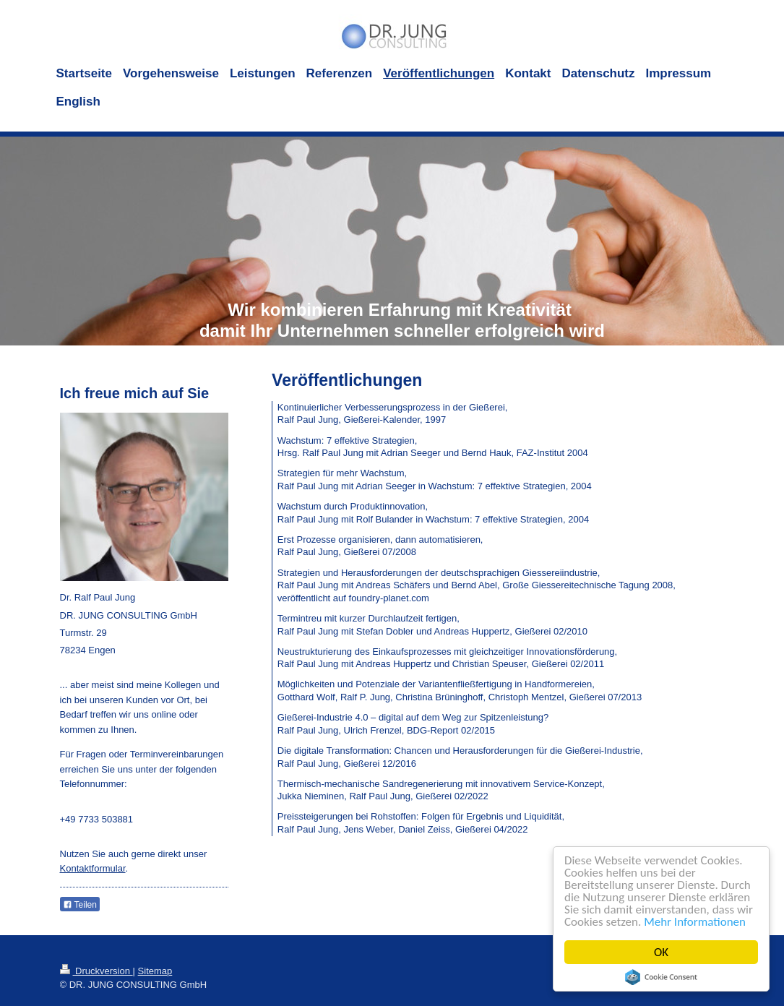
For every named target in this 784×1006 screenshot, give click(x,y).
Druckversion (96, 971)
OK (661, 952)
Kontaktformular (93, 868)
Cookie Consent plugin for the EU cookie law (661, 977)
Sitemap (155, 971)
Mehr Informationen (695, 921)
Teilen (80, 905)
